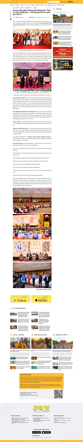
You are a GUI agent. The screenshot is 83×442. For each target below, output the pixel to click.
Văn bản (32, 5)
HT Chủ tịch (17, 5)
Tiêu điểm (35, 7)
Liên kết (21, 5)
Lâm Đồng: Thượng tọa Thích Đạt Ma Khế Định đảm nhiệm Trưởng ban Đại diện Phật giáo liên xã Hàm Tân (23, 329)
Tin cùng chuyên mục (19, 308)
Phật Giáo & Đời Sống (40, 335)
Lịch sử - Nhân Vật (18, 335)
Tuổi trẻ (58, 5)
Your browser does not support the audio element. (42, 17)
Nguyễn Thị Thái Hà (19, 17)
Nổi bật (22, 7)
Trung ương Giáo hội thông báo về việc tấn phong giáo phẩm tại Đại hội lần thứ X (65, 32)
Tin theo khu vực (63, 1)
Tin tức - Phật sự (16, 7)
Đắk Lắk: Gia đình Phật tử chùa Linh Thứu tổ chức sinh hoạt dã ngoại (65, 368)
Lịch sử (54, 5)
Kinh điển (62, 5)
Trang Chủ (12, 5)
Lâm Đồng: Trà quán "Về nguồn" (44, 357)
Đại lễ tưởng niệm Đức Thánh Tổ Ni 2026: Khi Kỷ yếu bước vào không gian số (44, 362)
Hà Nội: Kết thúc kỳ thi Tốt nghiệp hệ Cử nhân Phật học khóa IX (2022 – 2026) (23, 321)
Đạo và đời (37, 5)
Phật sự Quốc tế (28, 7)
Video (29, 5)
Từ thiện (41, 5)
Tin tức (25, 5)
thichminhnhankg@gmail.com (62, 422)
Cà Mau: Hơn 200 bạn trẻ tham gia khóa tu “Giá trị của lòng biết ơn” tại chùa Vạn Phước (65, 359)
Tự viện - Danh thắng (48, 5)
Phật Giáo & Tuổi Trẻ (62, 335)
